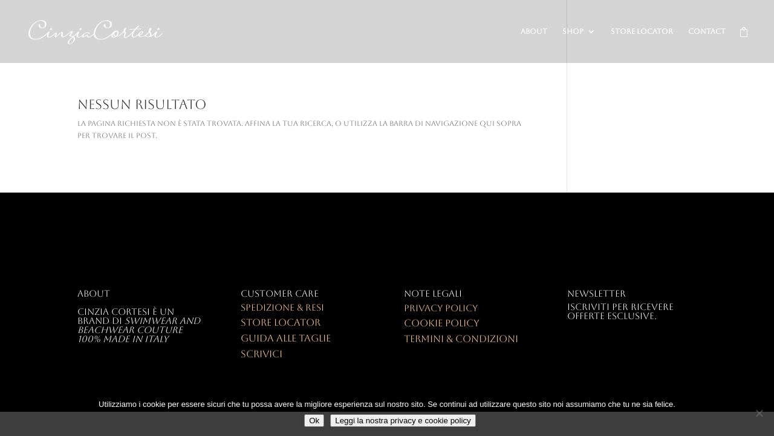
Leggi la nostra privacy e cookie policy (402, 420)
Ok (314, 420)
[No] (759, 413)
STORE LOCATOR (642, 31)
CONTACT (707, 31)
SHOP (573, 31)
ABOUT (534, 31)
